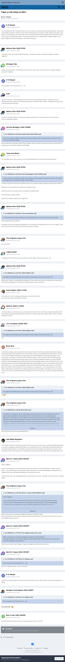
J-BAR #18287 (26, 273)
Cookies (45, 648)
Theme (20, 648)
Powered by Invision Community (32, 652)
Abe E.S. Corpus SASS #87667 (31, 493)
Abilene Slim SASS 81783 (30, 134)
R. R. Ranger (7, 17)
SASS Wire (15, 18)
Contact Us (38, 648)
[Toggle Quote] (4, 134)
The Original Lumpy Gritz (30, 533)
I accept (59, 658)
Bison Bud (24, 410)
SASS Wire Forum (10, 2)
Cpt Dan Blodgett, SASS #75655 (32, 174)
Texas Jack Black (27, 213)
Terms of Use (25, 659)
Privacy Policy (28, 648)
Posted (13, 27)
